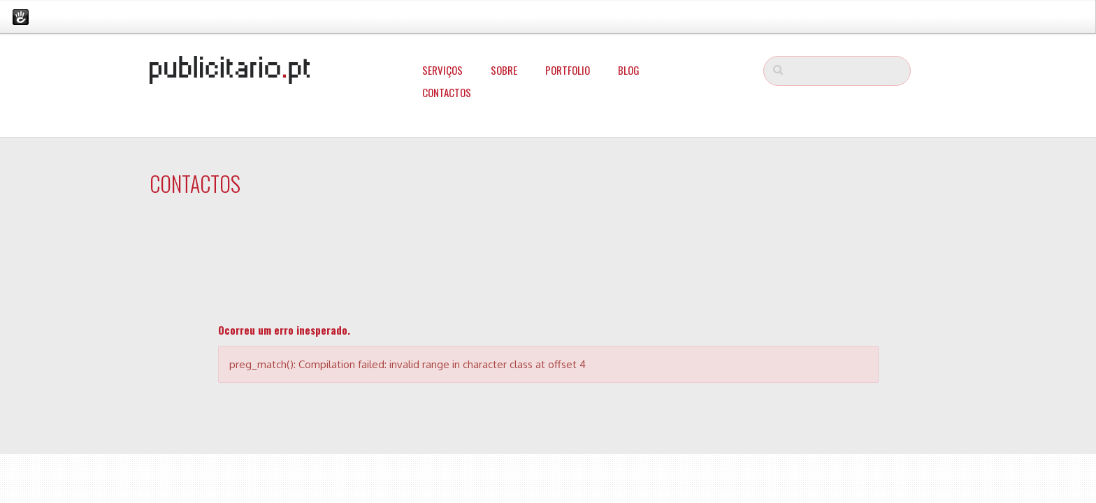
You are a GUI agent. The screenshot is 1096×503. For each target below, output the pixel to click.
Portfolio (567, 70)
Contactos (446, 92)
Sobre (504, 70)
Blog (629, 70)
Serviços (442, 70)
